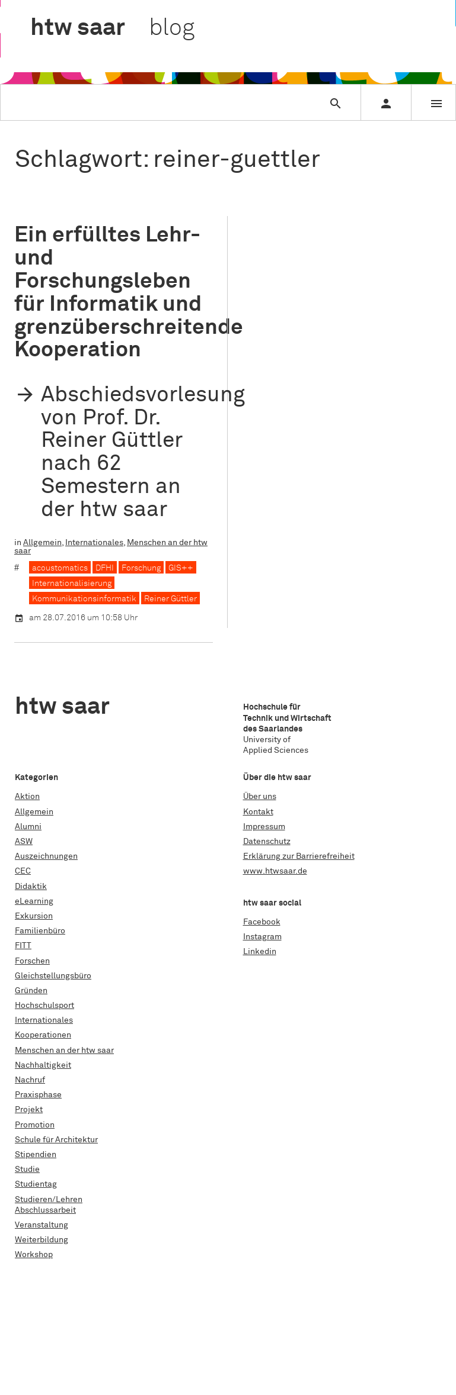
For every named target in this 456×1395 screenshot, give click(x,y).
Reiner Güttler (170, 599)
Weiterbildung (41, 1240)
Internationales (94, 543)
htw (112, 28)
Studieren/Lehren (48, 1200)
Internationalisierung (71, 583)
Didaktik (31, 886)
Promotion (35, 1125)
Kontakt (258, 812)
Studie (27, 1169)
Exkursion (34, 916)
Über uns (259, 796)
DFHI (104, 568)
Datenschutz (267, 841)
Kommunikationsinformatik (84, 599)
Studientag (36, 1184)
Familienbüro (40, 931)
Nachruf (30, 1080)
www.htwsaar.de (275, 871)
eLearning (34, 901)
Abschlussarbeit (45, 1210)
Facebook (261, 922)
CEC (23, 871)
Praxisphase (38, 1095)
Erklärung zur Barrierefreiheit (299, 856)
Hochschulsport (44, 1005)
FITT (23, 946)
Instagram (262, 937)
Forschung (141, 568)
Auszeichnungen (46, 856)
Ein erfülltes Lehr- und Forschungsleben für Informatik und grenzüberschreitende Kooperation (128, 292)
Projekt (29, 1110)
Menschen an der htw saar (64, 1050)
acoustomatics (60, 568)
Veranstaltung (41, 1225)
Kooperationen (43, 1035)
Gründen (31, 991)
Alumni (28, 827)
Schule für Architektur (56, 1140)
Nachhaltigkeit (43, 1065)
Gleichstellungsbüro (53, 976)
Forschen (32, 961)
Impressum (264, 827)
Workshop (34, 1255)
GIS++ (180, 568)
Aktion (27, 796)
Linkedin (259, 952)
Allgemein (42, 543)
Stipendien (35, 1155)
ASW (24, 841)
